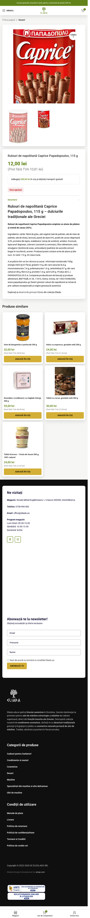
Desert (22, 20)
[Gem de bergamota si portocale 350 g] (23, 328)
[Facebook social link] (10, 539)
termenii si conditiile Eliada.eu (40, 660)
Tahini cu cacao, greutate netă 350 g (62, 398)
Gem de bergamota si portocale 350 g (20, 344)
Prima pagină (8, 20)
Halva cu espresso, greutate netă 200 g (63, 344)
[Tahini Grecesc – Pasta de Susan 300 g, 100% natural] (23, 437)
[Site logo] (44, 10)
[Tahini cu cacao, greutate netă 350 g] (65, 381)
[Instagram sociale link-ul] (18, 539)
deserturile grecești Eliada (31, 292)
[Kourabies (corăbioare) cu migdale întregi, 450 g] (23, 381)
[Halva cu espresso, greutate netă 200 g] (65, 328)
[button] (23, 359)
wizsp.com (40, 872)
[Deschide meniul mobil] (8, 10)
